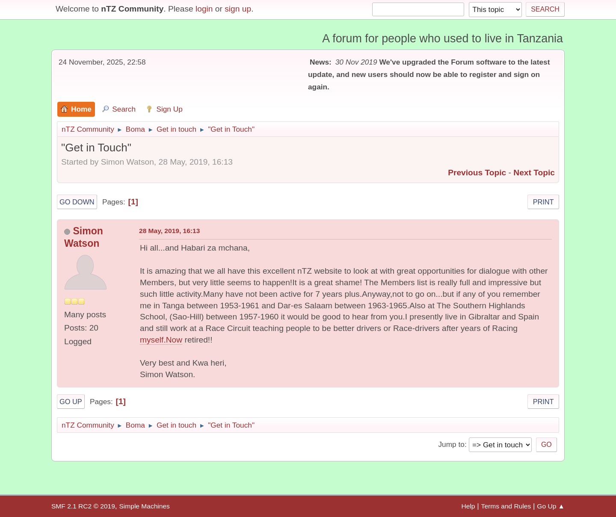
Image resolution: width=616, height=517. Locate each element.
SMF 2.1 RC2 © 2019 (83, 506)
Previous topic (477, 172)
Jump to (451, 444)
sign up (238, 8)
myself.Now (161, 339)
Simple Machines (144, 506)
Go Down (77, 202)
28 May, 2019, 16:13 (169, 230)
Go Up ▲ (551, 506)
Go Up (70, 401)
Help (468, 506)
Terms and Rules (506, 506)
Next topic (534, 172)
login (204, 8)
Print (543, 202)
